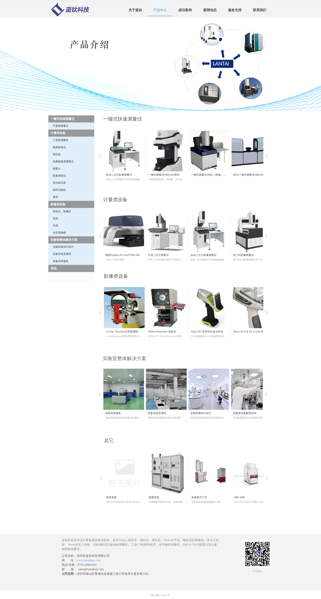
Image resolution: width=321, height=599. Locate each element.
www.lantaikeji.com (89, 560)
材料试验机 (59, 190)
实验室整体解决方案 (64, 239)
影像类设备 (58, 204)
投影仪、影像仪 (62, 211)
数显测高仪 (59, 175)
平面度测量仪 (60, 126)
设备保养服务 (60, 261)
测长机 (57, 154)
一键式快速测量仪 (62, 118)
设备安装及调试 (62, 254)
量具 (55, 197)
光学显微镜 (59, 232)
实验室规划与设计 (63, 246)
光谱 (55, 225)
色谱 (55, 218)
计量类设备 (58, 133)
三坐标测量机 (60, 140)
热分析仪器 (59, 182)
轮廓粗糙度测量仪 (63, 161)
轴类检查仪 (59, 147)
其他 (54, 268)
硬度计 (57, 168)
